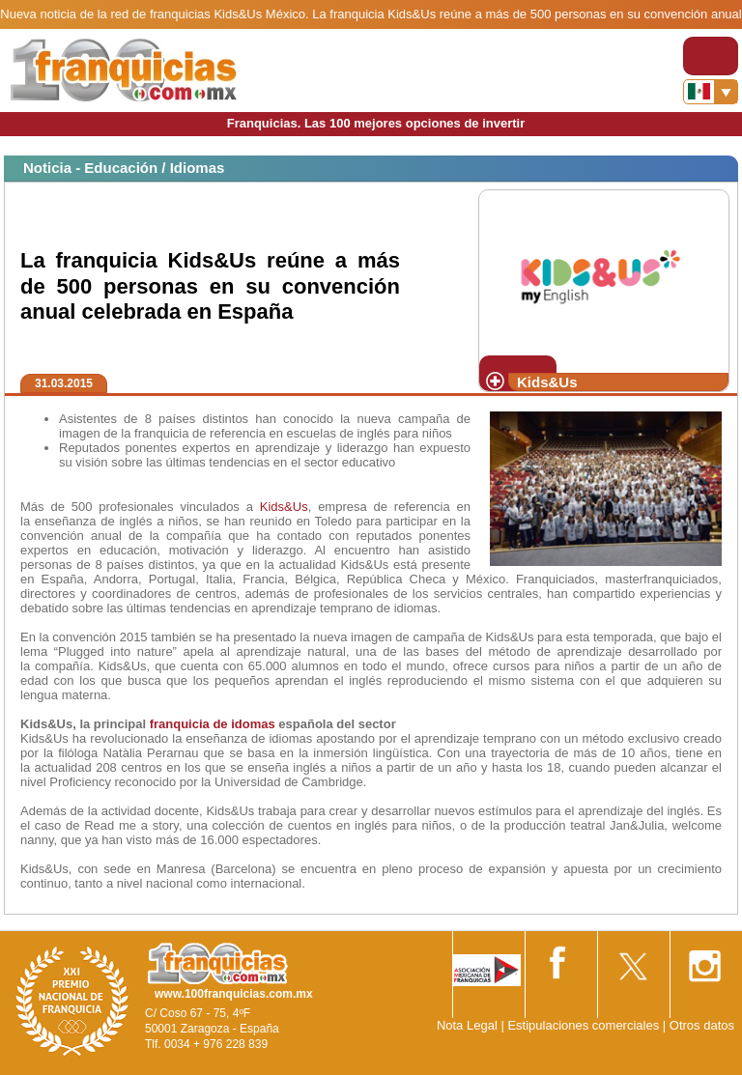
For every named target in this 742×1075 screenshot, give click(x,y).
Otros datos (702, 1025)
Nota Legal (467, 1025)
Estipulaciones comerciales (584, 1025)
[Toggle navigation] (710, 56)
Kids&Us (284, 506)
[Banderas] (710, 91)
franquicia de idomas (212, 724)
